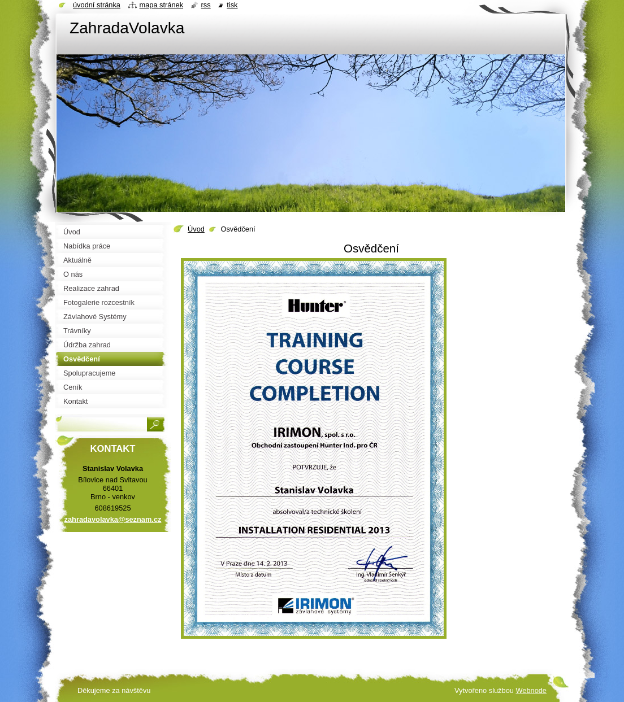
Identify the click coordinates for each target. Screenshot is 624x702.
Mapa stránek (162, 5)
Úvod (196, 229)
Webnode (531, 690)
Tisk (232, 5)
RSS (206, 5)
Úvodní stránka (96, 5)
